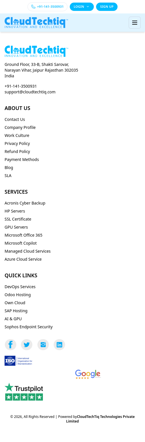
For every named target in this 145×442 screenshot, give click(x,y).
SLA (8, 175)
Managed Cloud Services (28, 251)
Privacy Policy (17, 143)
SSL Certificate (18, 219)
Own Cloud (15, 302)
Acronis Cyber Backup (25, 203)
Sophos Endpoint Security (29, 326)
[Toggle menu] (134, 22)
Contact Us (15, 119)
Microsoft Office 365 (23, 235)
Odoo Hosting (18, 294)
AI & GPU (13, 318)
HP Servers (15, 211)
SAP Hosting (16, 310)
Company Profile (20, 127)
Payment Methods (22, 159)
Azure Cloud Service (23, 259)
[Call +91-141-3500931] (47, 6)
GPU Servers (16, 227)
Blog (9, 167)
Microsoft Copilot (21, 243)
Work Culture (17, 135)
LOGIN (82, 6)
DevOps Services (20, 286)
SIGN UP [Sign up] (107, 6)
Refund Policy (17, 151)
